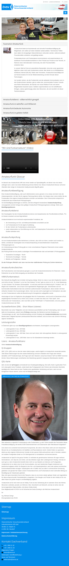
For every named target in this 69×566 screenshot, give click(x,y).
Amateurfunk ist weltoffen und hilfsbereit (19, 104)
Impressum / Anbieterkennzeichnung (14, 532)
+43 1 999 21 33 (9, 548)
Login (65, 2)
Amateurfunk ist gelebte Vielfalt (15, 113)
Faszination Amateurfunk (13, 44)
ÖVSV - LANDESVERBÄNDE (52, 2)
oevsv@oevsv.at (9, 552)
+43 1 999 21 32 (9, 545)
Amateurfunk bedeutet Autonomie (17, 108)
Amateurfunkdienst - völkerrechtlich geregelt (21, 99)
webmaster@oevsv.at (11, 559)
